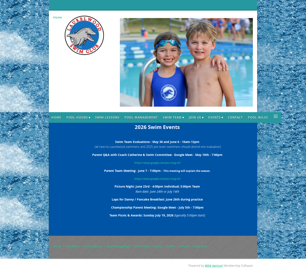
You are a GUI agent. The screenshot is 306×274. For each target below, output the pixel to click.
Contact (185, 246)
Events (171, 246)
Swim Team (142, 246)
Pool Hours (72, 246)
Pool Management (118, 246)
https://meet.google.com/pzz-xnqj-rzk (157, 163)
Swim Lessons (93, 246)
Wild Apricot (214, 266)
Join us (158, 246)
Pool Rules (201, 246)
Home (57, 17)
